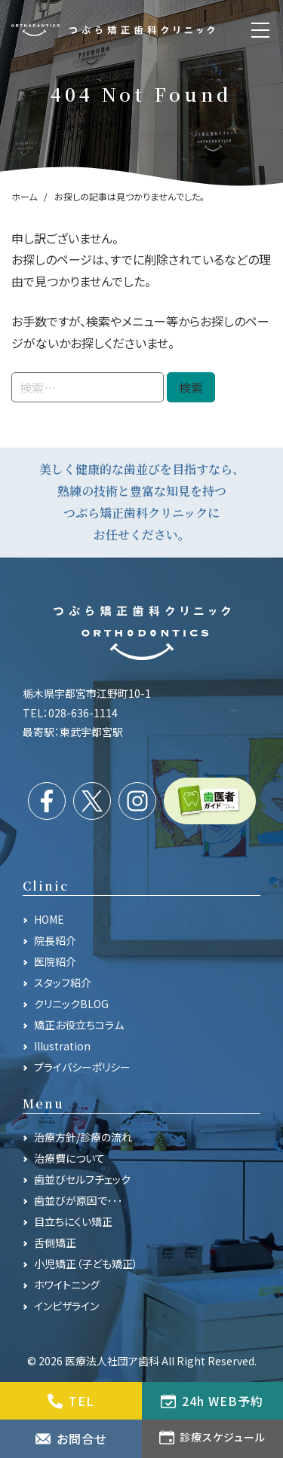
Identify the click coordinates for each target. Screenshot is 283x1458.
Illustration (62, 1045)
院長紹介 (55, 940)
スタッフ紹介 (62, 982)
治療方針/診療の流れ (83, 1137)
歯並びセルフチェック (82, 1179)
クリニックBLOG (71, 1003)
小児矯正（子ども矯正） (86, 1263)
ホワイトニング (67, 1284)
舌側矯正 (55, 1242)
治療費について (69, 1158)
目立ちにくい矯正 (73, 1221)
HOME (49, 919)
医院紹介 (55, 961)
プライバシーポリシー (82, 1066)
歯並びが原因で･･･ (78, 1200)
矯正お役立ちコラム (79, 1024)
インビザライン (66, 1305)
